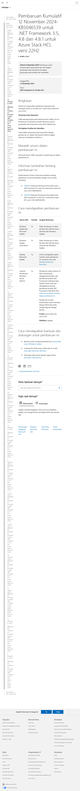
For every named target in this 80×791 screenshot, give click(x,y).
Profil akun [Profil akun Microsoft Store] (31, 722)
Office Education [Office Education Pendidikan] (58, 736)
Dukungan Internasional (32, 357)
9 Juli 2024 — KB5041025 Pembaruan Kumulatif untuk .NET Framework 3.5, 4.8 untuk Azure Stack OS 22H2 (10, 214)
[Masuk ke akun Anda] (76, 2)
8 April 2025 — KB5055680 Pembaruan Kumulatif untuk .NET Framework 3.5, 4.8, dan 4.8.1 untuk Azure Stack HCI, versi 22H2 (10, 46)
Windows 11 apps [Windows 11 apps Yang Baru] (6, 739)
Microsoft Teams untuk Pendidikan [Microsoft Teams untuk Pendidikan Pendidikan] (62, 729)
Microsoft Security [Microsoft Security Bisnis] (7, 758)
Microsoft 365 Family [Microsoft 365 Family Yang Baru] (7, 732)
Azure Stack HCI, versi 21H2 (11, 693)
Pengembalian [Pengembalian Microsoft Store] (31, 729)
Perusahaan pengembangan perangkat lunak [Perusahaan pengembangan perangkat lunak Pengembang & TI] (39, 775)
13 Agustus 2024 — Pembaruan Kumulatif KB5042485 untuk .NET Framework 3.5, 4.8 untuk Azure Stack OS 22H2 (10, 182)
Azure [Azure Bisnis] (3, 762)
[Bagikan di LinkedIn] (23, 365)
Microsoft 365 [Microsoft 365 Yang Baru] (5, 729)
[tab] (26, 403)
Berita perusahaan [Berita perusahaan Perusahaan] (58, 762)
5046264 (27, 195)
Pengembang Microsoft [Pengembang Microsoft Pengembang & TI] (34, 755)
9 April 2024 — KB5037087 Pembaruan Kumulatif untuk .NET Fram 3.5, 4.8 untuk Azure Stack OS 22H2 (10, 275)
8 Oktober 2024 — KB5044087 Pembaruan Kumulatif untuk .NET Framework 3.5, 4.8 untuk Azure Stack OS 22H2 (10, 149)
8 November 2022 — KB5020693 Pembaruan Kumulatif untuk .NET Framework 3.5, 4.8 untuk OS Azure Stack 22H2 (10, 670)
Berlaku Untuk (24, 56)
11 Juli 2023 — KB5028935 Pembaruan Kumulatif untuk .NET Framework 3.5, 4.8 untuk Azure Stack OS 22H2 (10, 507)
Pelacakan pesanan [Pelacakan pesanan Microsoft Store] (33, 732)
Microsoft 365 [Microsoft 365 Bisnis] (5, 768)
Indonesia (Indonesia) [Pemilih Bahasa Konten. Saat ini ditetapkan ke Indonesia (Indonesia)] (11, 784)
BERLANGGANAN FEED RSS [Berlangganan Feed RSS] (29, 371)
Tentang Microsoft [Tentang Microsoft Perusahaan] (58, 758)
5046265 (27, 186)
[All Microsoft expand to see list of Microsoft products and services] (2, 2)
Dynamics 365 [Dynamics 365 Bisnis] (6, 765)
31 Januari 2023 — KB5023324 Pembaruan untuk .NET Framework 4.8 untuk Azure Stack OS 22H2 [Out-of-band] (10, 602)
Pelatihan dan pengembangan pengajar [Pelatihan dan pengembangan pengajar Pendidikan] (64, 739)
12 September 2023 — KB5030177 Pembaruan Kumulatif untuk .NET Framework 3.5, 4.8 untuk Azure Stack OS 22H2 (10, 441)
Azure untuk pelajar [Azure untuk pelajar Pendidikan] (59, 746)
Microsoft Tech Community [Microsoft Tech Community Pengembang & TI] (35, 765)
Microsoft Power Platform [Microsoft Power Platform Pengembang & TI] (34, 772)
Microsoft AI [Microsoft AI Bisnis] (5, 755)
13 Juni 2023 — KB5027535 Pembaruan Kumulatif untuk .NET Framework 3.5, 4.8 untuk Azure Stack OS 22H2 (10, 538)
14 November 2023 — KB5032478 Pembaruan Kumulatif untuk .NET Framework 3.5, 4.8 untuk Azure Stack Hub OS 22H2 (10, 372)
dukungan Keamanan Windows (35, 351)
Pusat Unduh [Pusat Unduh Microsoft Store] (31, 726)
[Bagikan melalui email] (28, 365)
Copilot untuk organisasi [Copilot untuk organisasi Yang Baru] (8, 722)
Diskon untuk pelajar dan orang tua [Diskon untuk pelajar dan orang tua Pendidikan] (63, 742)
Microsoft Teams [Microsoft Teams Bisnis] (6, 778)
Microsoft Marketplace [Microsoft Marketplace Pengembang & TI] (34, 768)
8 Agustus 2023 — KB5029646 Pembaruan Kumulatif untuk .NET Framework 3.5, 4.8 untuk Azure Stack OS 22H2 (10, 475)
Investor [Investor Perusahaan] (56, 768)
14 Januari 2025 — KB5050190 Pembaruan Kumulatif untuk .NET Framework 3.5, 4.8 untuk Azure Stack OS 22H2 (10, 81)
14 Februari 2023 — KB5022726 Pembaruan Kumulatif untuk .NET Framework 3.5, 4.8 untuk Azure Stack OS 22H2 (10, 570)
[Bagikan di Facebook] (19, 365)
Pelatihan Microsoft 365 (33, 429)
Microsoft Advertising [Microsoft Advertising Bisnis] (7, 772)
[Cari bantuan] (7, 2)
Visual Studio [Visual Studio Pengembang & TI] (31, 778)
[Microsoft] (40, 1)
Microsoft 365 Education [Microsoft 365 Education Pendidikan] (60, 732)
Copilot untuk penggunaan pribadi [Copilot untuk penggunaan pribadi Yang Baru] (11, 726)
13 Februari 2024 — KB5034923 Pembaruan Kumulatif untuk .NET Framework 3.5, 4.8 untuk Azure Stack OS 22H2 (10, 306)
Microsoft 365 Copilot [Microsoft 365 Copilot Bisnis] (7, 775)
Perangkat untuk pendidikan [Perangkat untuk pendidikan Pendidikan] (61, 726)
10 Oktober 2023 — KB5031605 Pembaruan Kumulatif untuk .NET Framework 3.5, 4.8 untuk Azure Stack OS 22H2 (10, 407)
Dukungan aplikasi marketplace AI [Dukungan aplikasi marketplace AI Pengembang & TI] (36, 762)
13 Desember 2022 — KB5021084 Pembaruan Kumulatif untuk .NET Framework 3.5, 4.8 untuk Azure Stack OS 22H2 (10, 635)
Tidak (58, 712)
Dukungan (5, 7)
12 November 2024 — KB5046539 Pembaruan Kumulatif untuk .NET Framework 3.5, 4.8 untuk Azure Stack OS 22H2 (10, 115)
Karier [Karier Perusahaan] (55, 755)
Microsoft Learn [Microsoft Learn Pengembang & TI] (32, 758)
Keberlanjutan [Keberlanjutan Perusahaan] (57, 772)
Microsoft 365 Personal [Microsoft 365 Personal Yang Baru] (8, 736)
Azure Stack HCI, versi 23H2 (11, 18)
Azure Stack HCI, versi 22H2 (9, 25)
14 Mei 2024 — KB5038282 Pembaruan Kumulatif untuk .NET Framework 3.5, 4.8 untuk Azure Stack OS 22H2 (10, 245)
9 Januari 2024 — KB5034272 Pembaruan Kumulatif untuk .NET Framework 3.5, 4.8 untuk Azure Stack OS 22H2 (10, 339)
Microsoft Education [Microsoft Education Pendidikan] (59, 722)
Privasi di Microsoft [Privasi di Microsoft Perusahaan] (59, 765)
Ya (46, 712)
